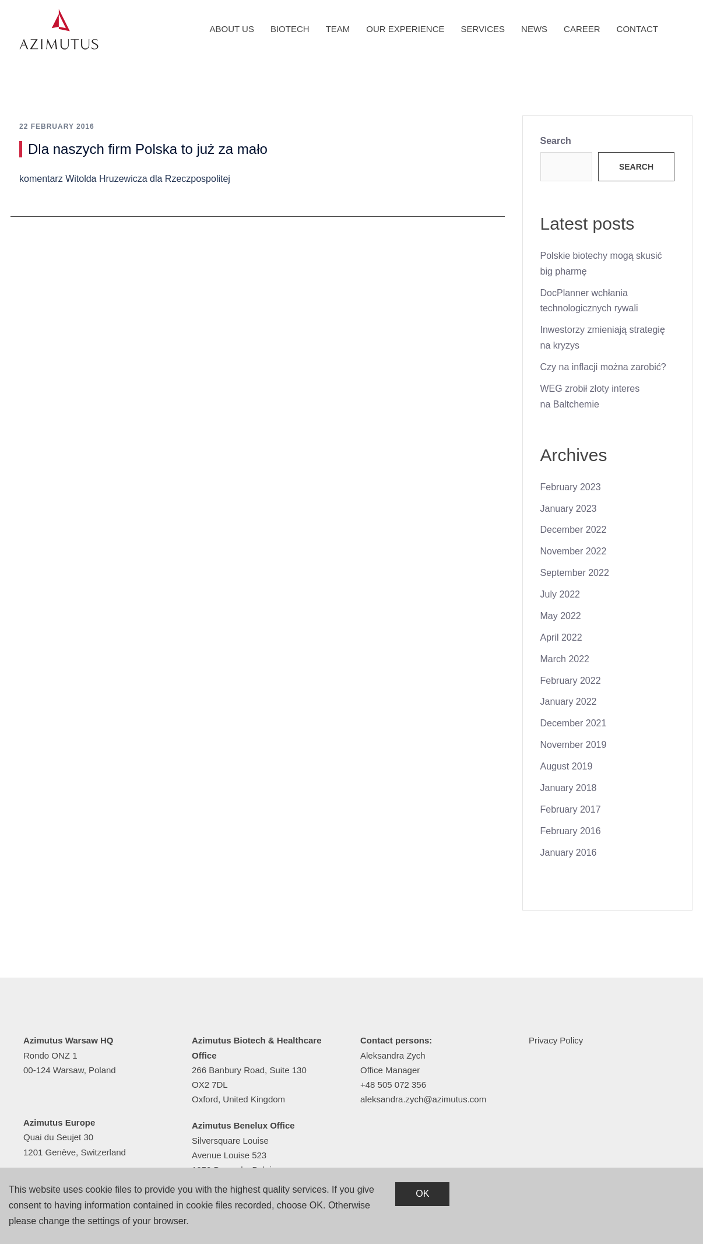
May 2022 (560, 616)
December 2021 (573, 723)
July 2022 (560, 594)
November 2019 (573, 745)
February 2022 (570, 681)
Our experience (405, 29)
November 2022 (573, 551)
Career (582, 29)
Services (483, 29)
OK (422, 1194)
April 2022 (561, 637)
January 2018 (568, 788)
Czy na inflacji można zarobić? (603, 367)
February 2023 (570, 487)
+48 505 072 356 (393, 1085)
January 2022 (568, 702)
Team (338, 29)
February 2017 (570, 809)
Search (555, 141)
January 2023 (568, 509)
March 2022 (565, 659)
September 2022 (574, 573)
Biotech (290, 29)
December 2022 (573, 530)
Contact (637, 29)
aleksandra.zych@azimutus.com (423, 1099)
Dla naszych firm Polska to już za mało (148, 149)
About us (232, 29)
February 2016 (570, 831)
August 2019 (566, 766)
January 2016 (568, 853)
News (534, 29)
